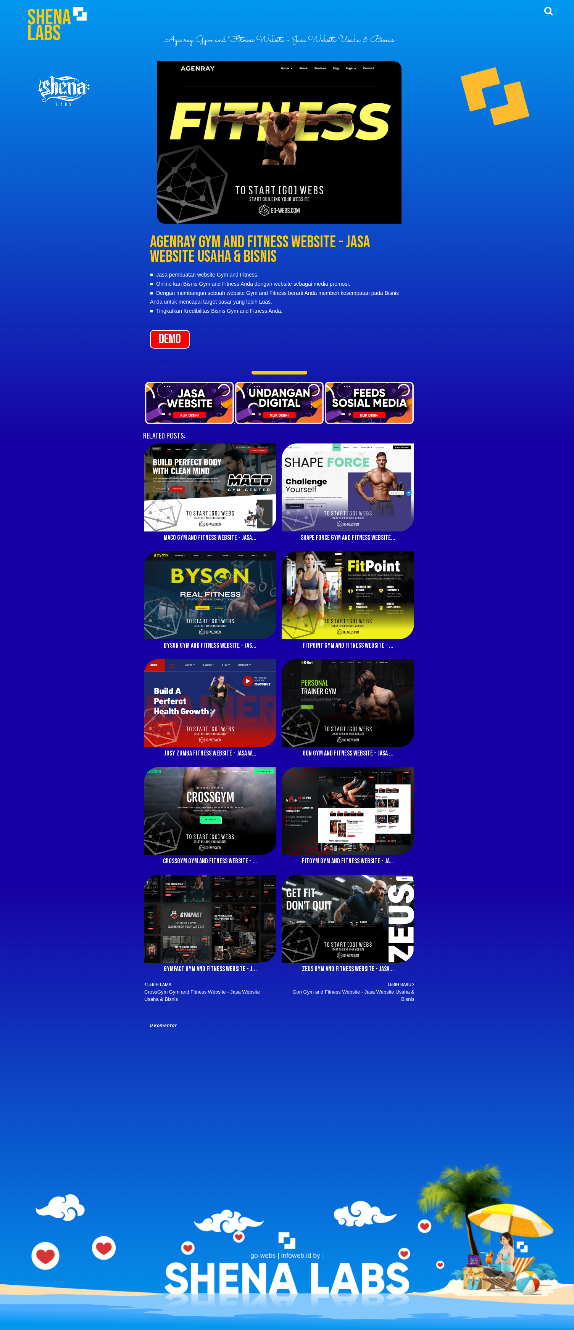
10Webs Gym (169, 366)
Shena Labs (49, 25)
